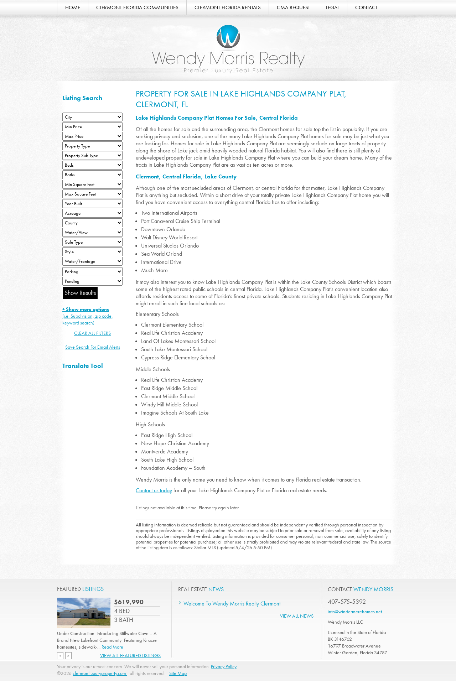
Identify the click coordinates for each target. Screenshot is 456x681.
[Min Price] (92, 126)
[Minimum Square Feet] (92, 184)
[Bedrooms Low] (92, 165)
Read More (112, 647)
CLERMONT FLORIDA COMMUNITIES (137, 7)
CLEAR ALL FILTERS (92, 333)
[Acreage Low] (92, 213)
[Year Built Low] (92, 203)
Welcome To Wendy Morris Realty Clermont (231, 603)
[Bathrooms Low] (92, 174)
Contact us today (154, 490)
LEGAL (332, 7)
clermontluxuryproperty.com (100, 673)
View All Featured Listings (130, 655)
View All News (297, 616)
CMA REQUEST (293, 7)
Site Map (178, 673)
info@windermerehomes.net (355, 611)
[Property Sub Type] (92, 155)
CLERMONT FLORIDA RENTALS (228, 7)
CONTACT (366, 7)
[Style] (92, 251)
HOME (72, 7)
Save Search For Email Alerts (92, 347)
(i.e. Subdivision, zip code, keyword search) (87, 316)
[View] (92, 232)
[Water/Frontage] (92, 261)
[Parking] (92, 271)
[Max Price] (92, 136)
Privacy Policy (224, 666)
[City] (92, 117)
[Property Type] (92, 145)
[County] (92, 222)
